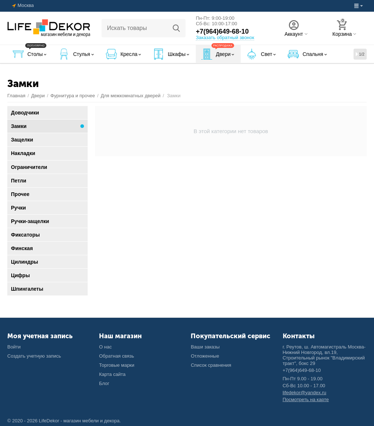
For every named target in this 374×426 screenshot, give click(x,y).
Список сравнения (211, 365)
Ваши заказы (205, 347)
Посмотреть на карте (306, 399)
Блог (104, 383)
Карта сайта (112, 374)
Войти (13, 347)
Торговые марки (116, 365)
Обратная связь (116, 356)
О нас (105, 347)
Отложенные (205, 356)
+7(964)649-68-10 (222, 31)
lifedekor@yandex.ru (305, 392)
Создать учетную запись (34, 356)
